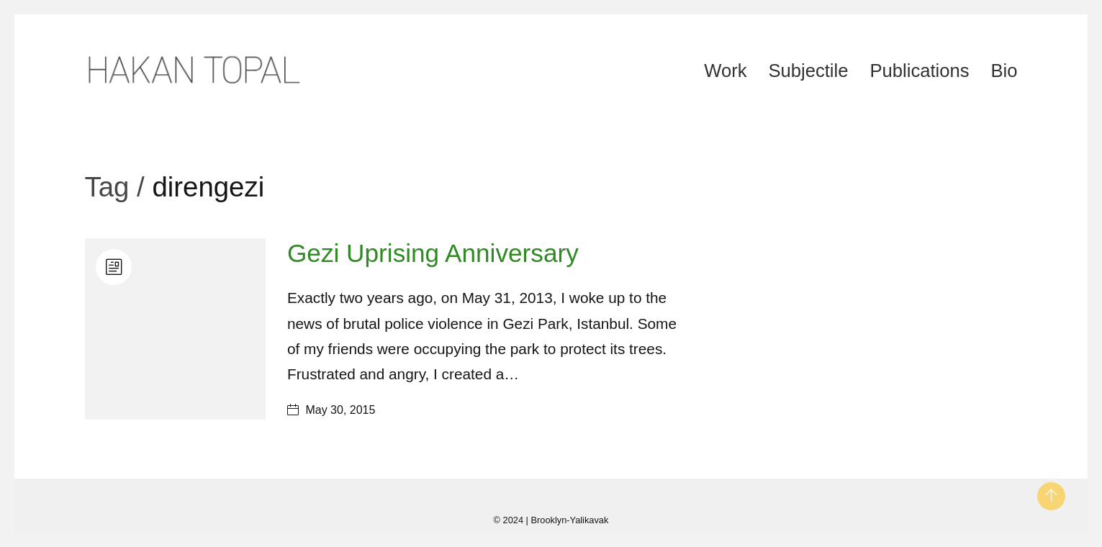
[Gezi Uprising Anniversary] (175, 328)
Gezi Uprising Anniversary (433, 253)
